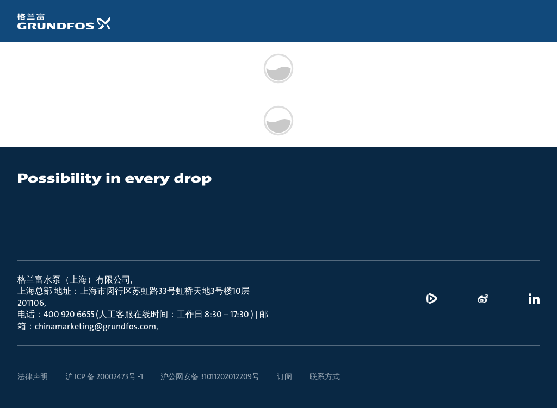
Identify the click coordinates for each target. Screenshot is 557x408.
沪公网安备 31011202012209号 (209, 376)
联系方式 (325, 376)
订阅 (284, 376)
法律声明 (32, 376)
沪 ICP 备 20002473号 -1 (104, 376)
